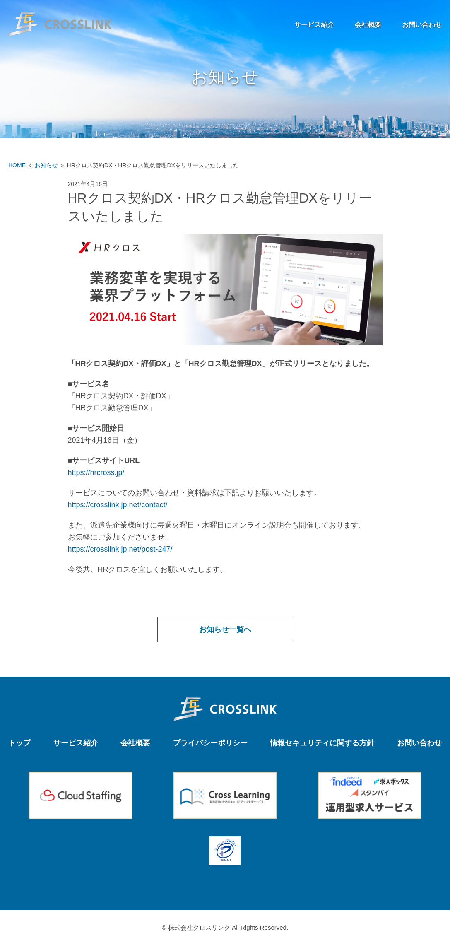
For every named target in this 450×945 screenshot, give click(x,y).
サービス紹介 (314, 24)
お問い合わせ (422, 24)
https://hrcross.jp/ (96, 472)
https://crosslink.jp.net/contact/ (118, 505)
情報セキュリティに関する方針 (322, 743)
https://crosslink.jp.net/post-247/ (120, 549)
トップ (19, 743)
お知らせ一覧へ (225, 629)
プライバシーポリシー (210, 743)
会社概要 (368, 24)
